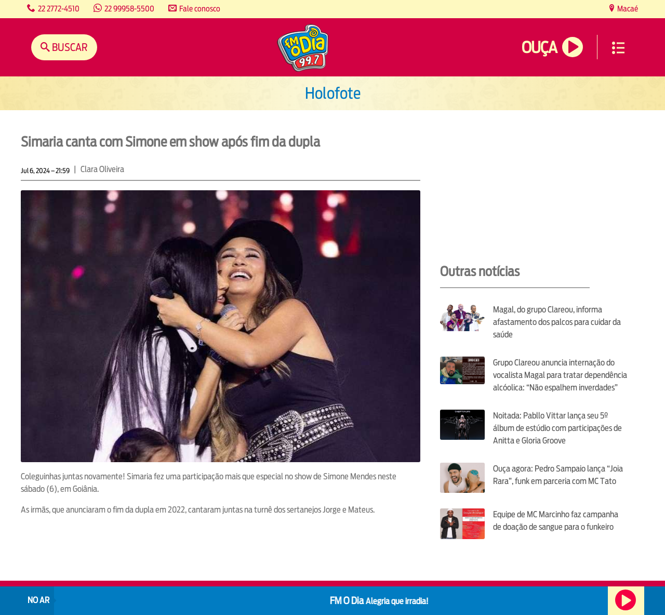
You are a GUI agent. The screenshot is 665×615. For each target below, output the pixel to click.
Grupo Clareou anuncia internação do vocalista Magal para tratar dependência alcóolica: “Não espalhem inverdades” (560, 375)
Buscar (69, 47)
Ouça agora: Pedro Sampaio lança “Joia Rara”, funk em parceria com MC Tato (558, 475)
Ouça (539, 47)
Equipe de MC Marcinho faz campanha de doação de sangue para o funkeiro (555, 520)
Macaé (627, 8)
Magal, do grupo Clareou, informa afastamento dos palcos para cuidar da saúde (557, 322)
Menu (618, 48)
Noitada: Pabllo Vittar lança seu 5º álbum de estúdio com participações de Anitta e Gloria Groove (557, 428)
